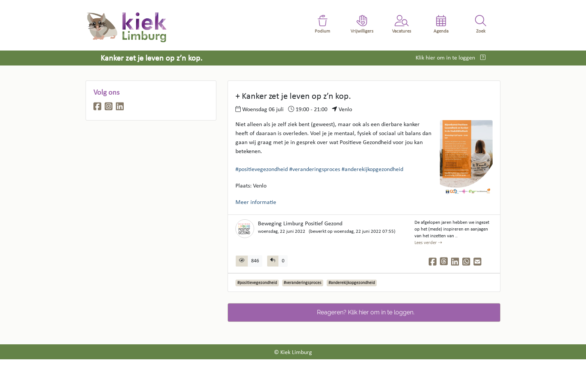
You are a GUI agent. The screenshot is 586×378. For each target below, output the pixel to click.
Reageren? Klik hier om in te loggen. (365, 312)
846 (255, 261)
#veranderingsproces (314, 170)
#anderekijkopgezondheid (372, 170)
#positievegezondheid (261, 170)
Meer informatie (255, 202)
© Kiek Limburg (293, 353)
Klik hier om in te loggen (446, 58)
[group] (277, 261)
